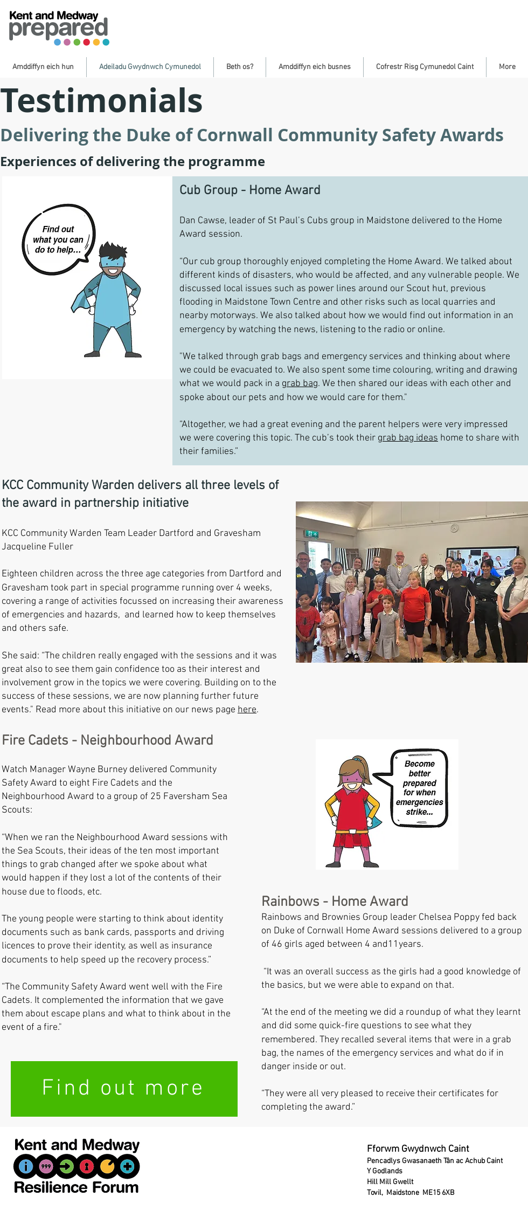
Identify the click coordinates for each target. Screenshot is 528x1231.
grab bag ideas (408, 438)
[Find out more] (124, 1089)
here (247, 710)
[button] (43, 67)
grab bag (300, 383)
